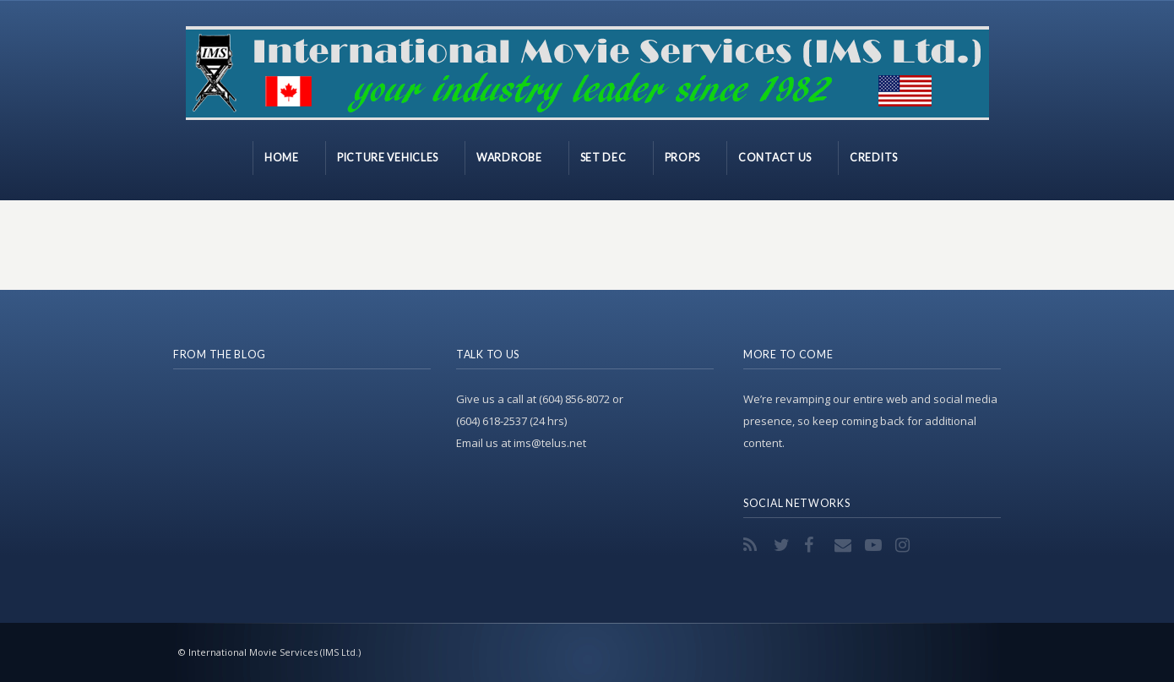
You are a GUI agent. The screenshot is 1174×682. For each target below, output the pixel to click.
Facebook (814, 545)
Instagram (905, 545)
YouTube (875, 545)
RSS (753, 545)
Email (844, 545)
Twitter (784, 545)
